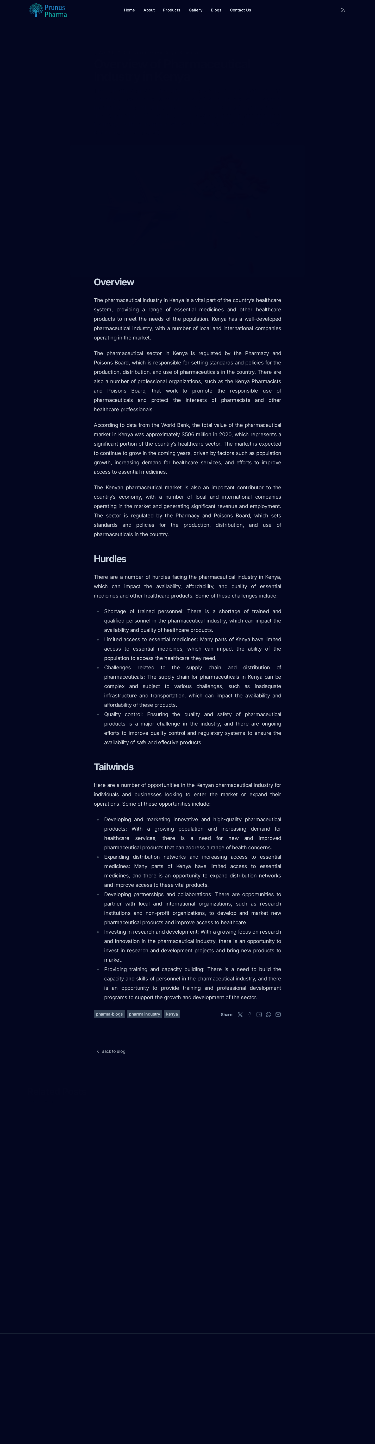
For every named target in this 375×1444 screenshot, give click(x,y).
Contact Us (240, 10)
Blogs (216, 10)
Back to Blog (110, 1051)
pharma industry (144, 1014)
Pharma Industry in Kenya (152, 44)
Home (129, 10)
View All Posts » (42, 1100)
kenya (172, 1014)
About (149, 10)
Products (171, 10)
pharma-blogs (109, 1014)
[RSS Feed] (343, 10)
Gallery (196, 10)
